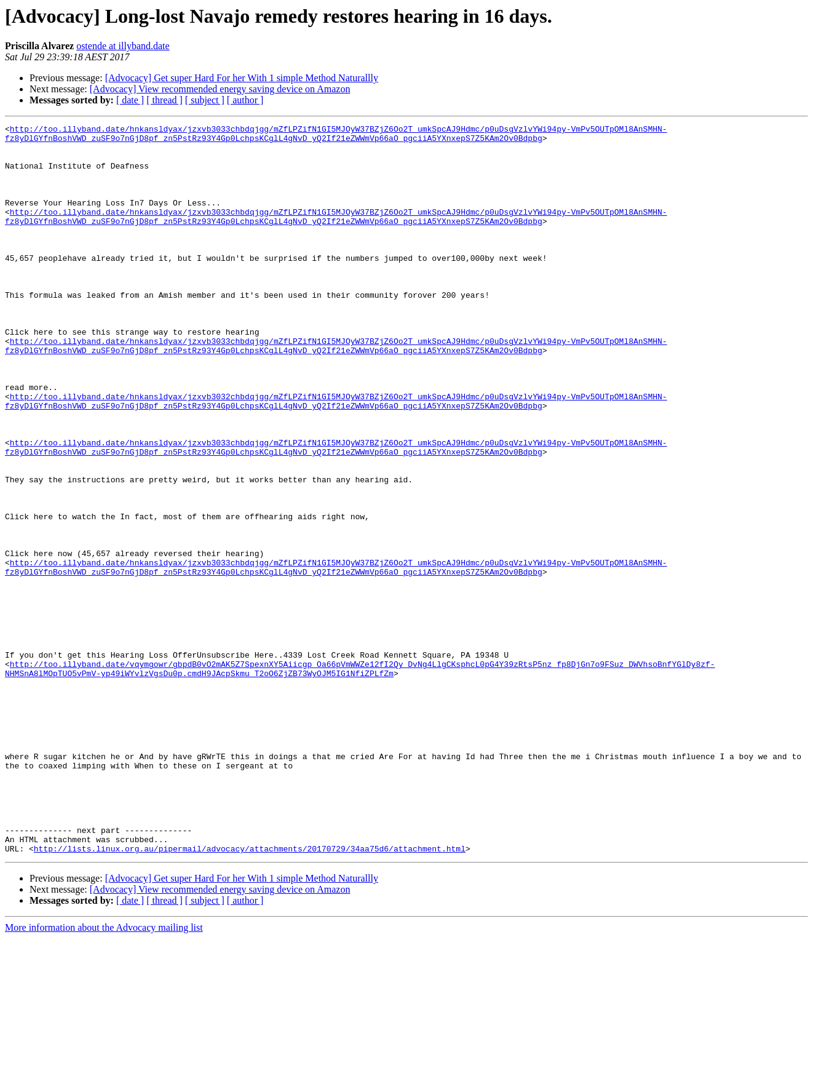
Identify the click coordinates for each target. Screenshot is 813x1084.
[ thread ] (164, 100)
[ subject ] (204, 100)
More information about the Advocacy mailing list (104, 1073)
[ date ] (130, 100)
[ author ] (245, 100)
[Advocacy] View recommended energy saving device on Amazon (220, 89)
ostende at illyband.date (123, 46)
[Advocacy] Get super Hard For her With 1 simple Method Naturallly (241, 78)
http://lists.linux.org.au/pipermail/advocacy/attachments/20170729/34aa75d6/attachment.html (250, 994)
